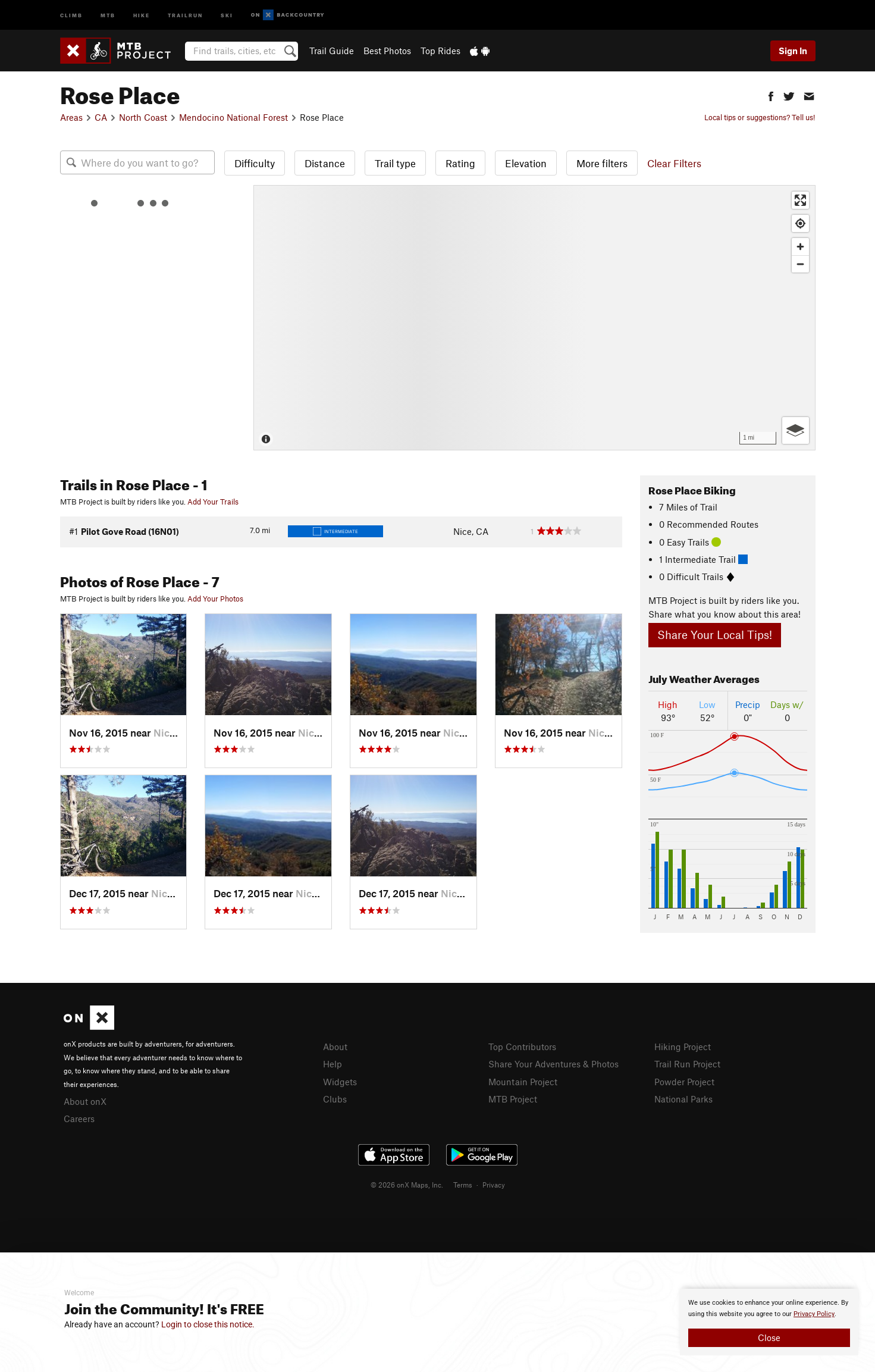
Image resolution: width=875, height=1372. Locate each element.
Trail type (395, 163)
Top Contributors (522, 1046)
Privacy (493, 1184)
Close (769, 1337)
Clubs (335, 1099)
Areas (71, 117)
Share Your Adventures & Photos (553, 1063)
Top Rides (440, 50)
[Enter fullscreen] (800, 200)
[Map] (534, 318)
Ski (227, 14)
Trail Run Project (687, 1063)
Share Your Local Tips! (714, 634)
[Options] (795, 430)
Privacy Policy (814, 1314)
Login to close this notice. (208, 1324)
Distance (325, 163)
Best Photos (387, 50)
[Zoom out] (800, 263)
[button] (771, 95)
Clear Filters (674, 163)
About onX (85, 1101)
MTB (108, 14)
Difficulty (254, 163)
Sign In (793, 50)
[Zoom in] (800, 246)
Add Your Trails (213, 501)
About (335, 1046)
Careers (79, 1118)
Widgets (340, 1081)
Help (332, 1063)
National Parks (683, 1099)
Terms (462, 1184)
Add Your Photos (215, 598)
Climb (71, 14)
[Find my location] (800, 223)
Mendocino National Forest (233, 117)
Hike (141, 14)
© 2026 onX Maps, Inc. (407, 1184)
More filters (602, 163)
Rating (460, 163)
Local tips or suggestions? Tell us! (759, 117)
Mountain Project (522, 1081)
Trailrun (185, 14)
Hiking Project (682, 1046)
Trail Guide (331, 50)
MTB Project (512, 1099)
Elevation (526, 163)
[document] (769, 1322)
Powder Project (684, 1081)
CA (101, 117)
